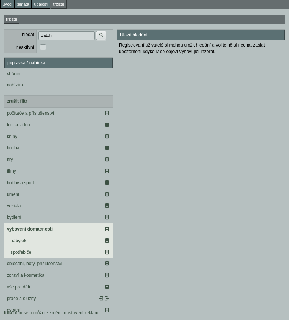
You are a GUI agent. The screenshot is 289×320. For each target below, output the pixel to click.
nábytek (18, 240)
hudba (13, 147)
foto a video (18, 124)
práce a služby (21, 298)
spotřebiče (21, 252)
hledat (28, 34)
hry (10, 159)
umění (13, 194)
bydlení (14, 217)
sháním (14, 73)
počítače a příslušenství (30, 113)
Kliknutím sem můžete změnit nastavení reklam (51, 312)
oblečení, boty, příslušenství (34, 263)
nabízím (15, 85)
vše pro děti (18, 287)
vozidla (14, 205)
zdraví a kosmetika (25, 275)
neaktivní (25, 47)
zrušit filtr (17, 101)
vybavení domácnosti (30, 229)
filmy (11, 171)
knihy (12, 136)
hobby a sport (20, 182)
